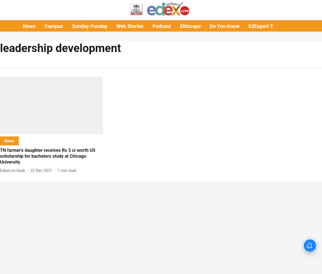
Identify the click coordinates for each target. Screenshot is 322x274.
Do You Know (224, 26)
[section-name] (9, 140)
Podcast (161, 26)
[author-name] (13, 171)
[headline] (51, 156)
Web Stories (129, 26)
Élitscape (190, 26)
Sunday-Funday (89, 26)
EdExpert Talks (265, 26)
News (29, 26)
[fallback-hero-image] (51, 105)
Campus (54, 26)
